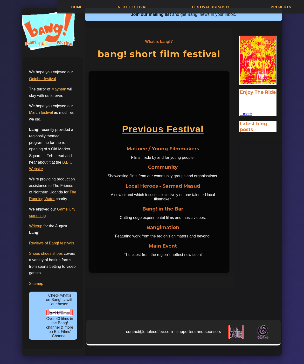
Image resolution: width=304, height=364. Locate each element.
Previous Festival (163, 129)
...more (246, 114)
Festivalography (211, 7)
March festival (41, 112)
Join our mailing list (151, 14)
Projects (281, 7)
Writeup (35, 226)
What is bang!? (159, 41)
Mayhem (58, 89)
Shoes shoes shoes (46, 253)
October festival (42, 79)
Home (77, 7)
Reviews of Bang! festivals (51, 243)
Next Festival (133, 7)
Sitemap (36, 283)
